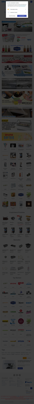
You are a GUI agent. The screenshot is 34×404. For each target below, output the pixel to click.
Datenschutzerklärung (22, 6)
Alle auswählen (21, 15)
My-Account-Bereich (23, 5)
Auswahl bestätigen (12, 15)
